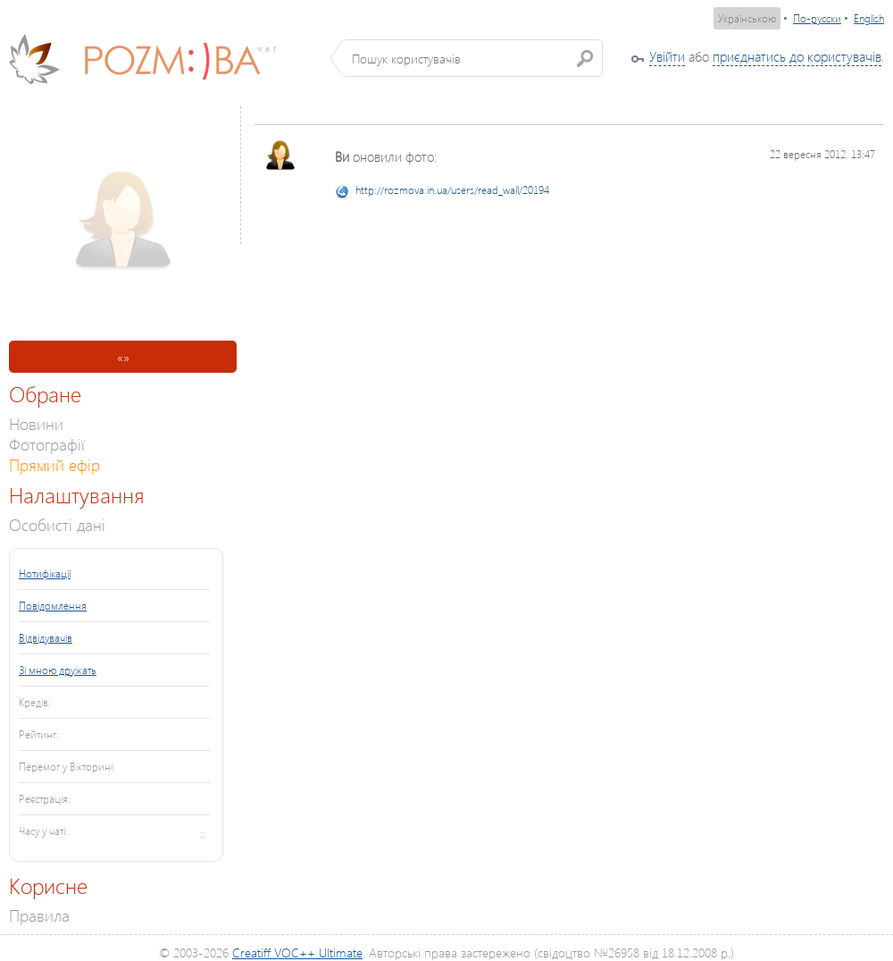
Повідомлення (53, 605)
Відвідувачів (45, 638)
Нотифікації (45, 573)
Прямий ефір (54, 464)
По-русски (817, 18)
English (869, 18)
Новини (36, 423)
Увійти (667, 56)
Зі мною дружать (57, 670)
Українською (747, 18)
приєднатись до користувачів (797, 56)
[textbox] (473, 58)
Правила (39, 915)
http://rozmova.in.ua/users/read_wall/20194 (452, 190)
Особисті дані (57, 524)
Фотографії (47, 444)
